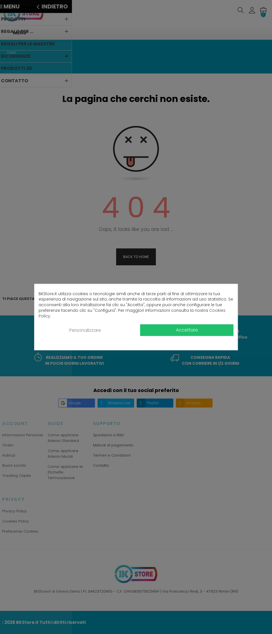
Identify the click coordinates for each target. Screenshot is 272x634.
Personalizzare (85, 330)
